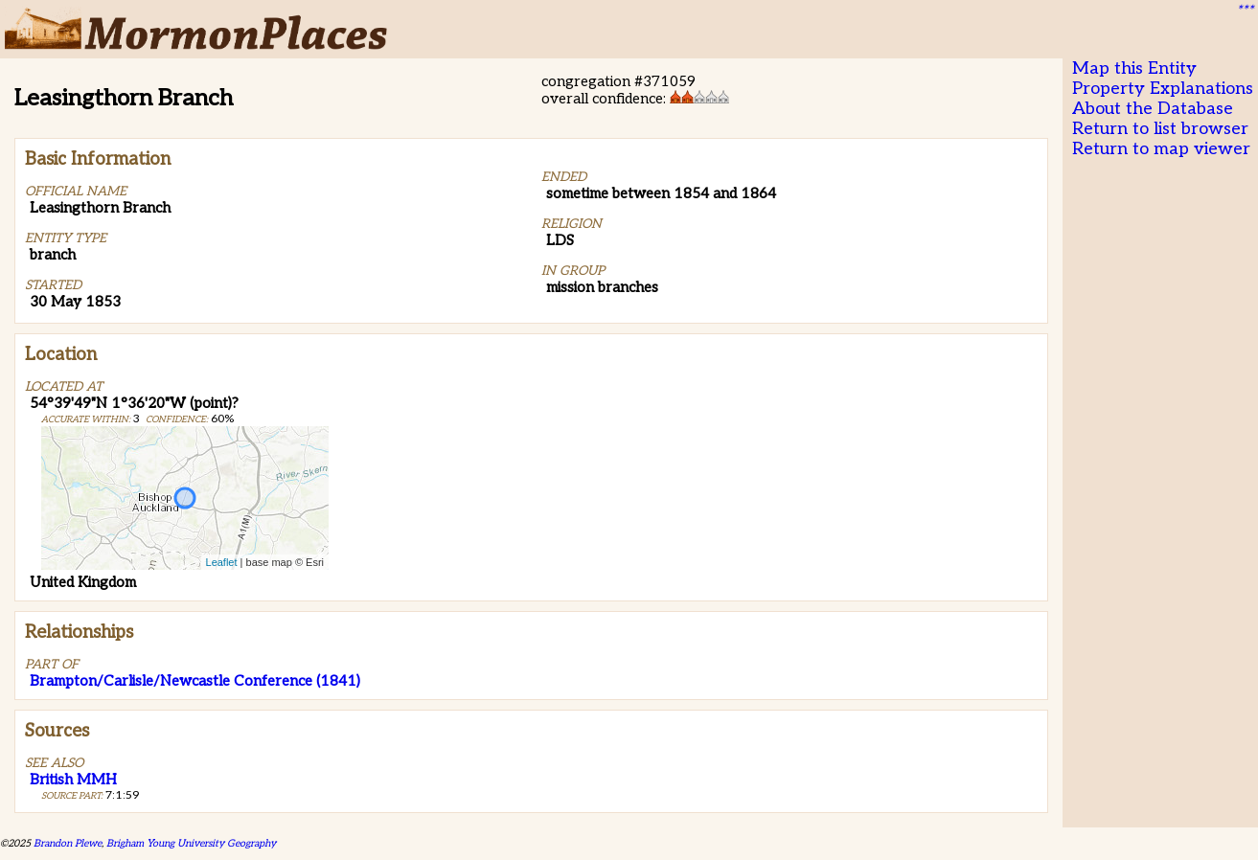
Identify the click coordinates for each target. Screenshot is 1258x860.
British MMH (73, 779)
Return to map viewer (1161, 149)
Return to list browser (1160, 129)
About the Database (1152, 109)
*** (1244, 10)
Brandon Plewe (68, 843)
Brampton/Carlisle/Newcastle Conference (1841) (195, 681)
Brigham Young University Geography (191, 843)
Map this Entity (1134, 68)
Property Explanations (1162, 89)
